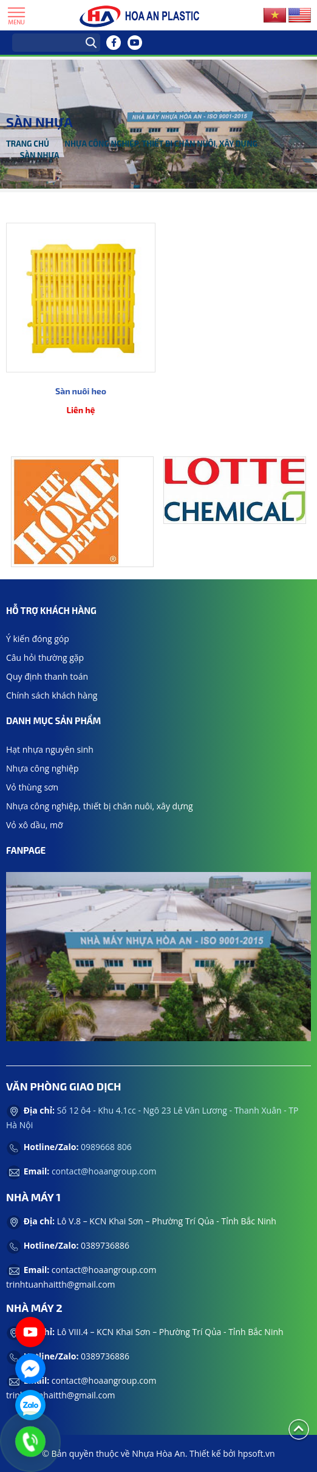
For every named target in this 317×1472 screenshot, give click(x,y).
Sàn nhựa (40, 155)
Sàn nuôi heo (80, 391)
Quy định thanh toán (47, 676)
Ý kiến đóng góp (37, 638)
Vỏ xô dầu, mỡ (34, 825)
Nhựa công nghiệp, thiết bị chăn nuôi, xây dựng (161, 143)
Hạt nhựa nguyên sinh (50, 749)
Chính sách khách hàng (51, 695)
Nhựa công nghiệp (42, 768)
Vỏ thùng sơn (32, 787)
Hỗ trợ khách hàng (51, 610)
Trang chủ (27, 143)
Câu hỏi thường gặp (45, 657)
